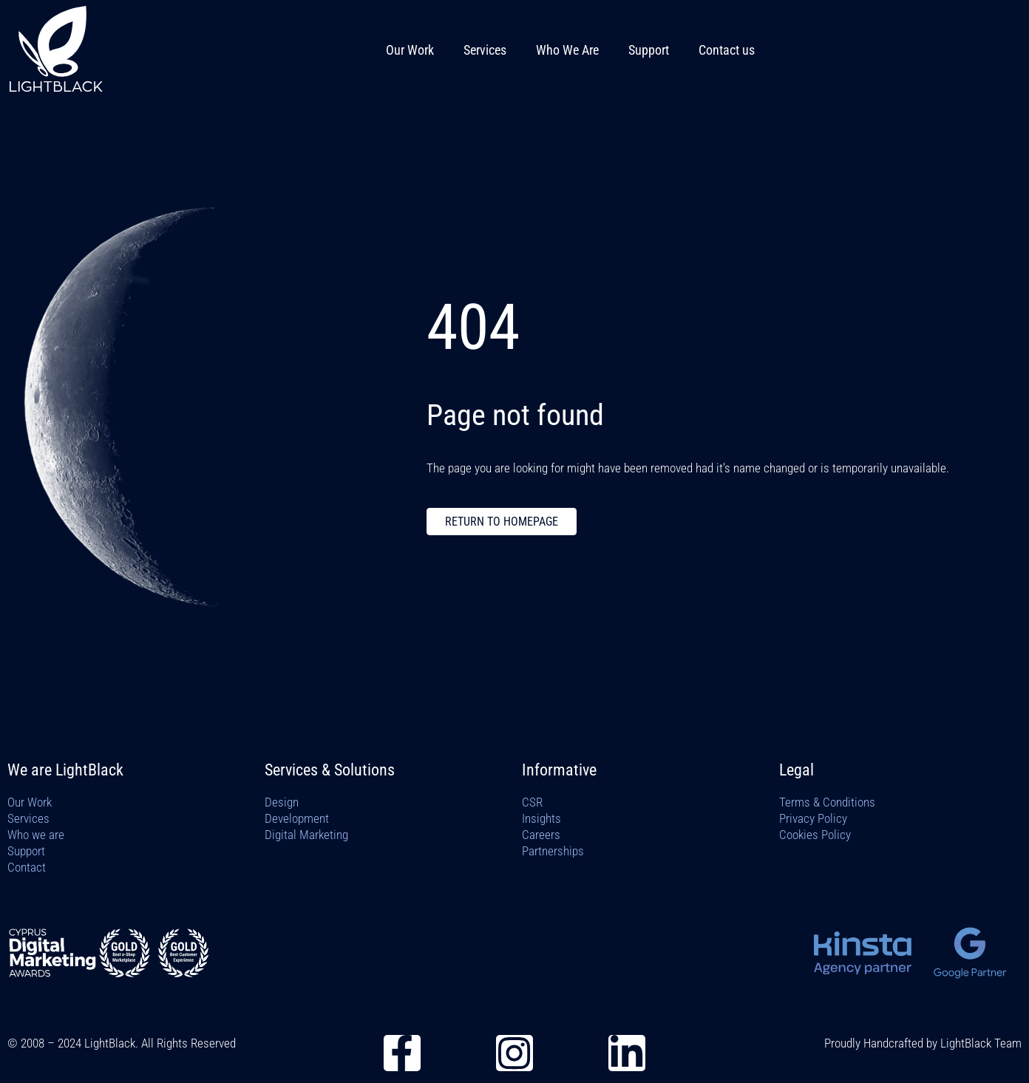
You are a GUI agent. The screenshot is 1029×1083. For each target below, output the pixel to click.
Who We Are (567, 50)
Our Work (410, 50)
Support (648, 50)
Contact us (727, 50)
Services (484, 50)
